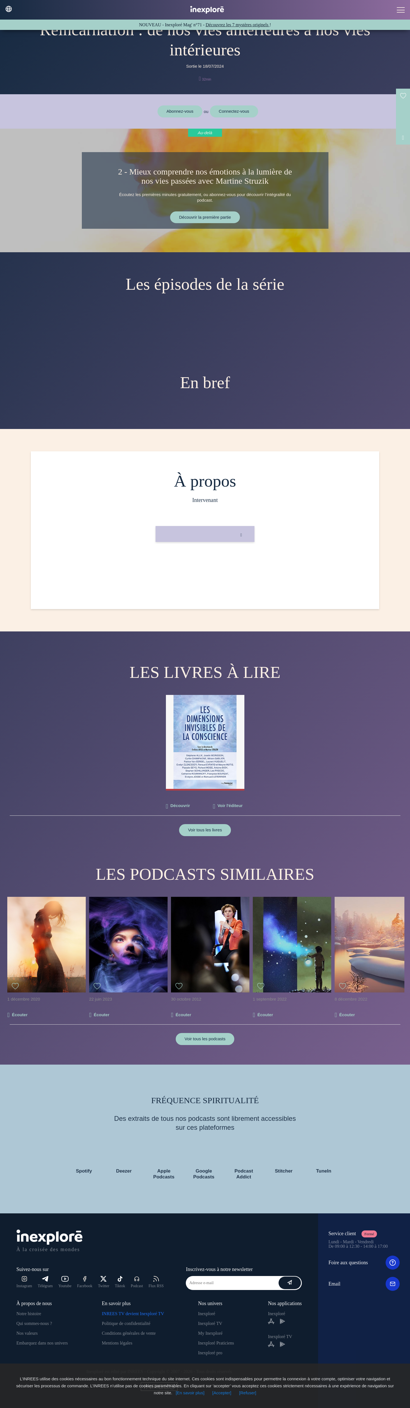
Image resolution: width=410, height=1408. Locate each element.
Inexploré (206, 1313)
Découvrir (180, 805)
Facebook (84, 1282)
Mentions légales (117, 1343)
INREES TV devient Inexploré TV (133, 1313)
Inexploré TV (210, 1323)
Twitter (103, 1282)
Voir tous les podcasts (205, 1038)
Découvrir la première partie (205, 217)
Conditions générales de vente (129, 1333)
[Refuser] (247, 1392)
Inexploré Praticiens (216, 1343)
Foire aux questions (364, 1263)
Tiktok (120, 1282)
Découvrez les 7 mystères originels (238, 24)
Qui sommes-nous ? (34, 1323)
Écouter (19, 1014)
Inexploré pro (210, 1352)
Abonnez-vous (179, 111)
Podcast (137, 1282)
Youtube (64, 1282)
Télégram (45, 1282)
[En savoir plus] (190, 1392)
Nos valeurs (27, 1333)
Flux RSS (156, 1282)
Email (364, 1284)
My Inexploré (210, 1333)
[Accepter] (221, 1392)
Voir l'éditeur (230, 805)
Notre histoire (29, 1313)
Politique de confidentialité (126, 1323)
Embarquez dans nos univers (42, 1343)
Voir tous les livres (205, 829)
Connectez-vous (234, 111)
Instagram (24, 1282)
